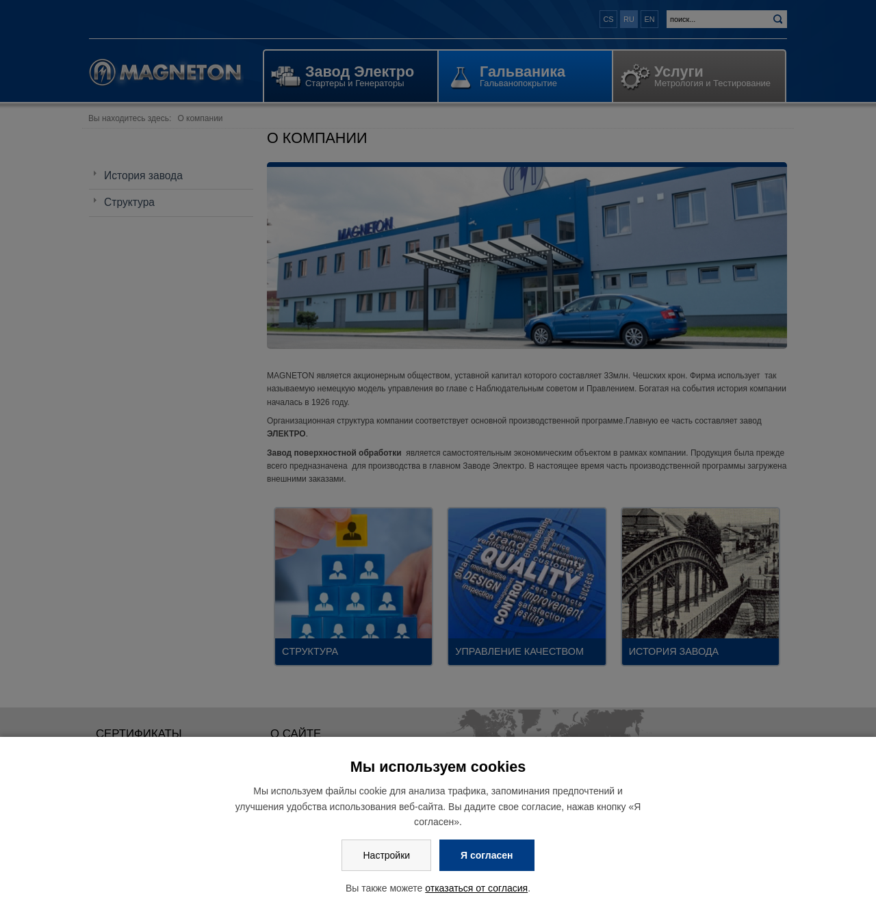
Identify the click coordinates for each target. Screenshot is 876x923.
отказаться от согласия (476, 888)
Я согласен (487, 855)
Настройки (386, 855)
